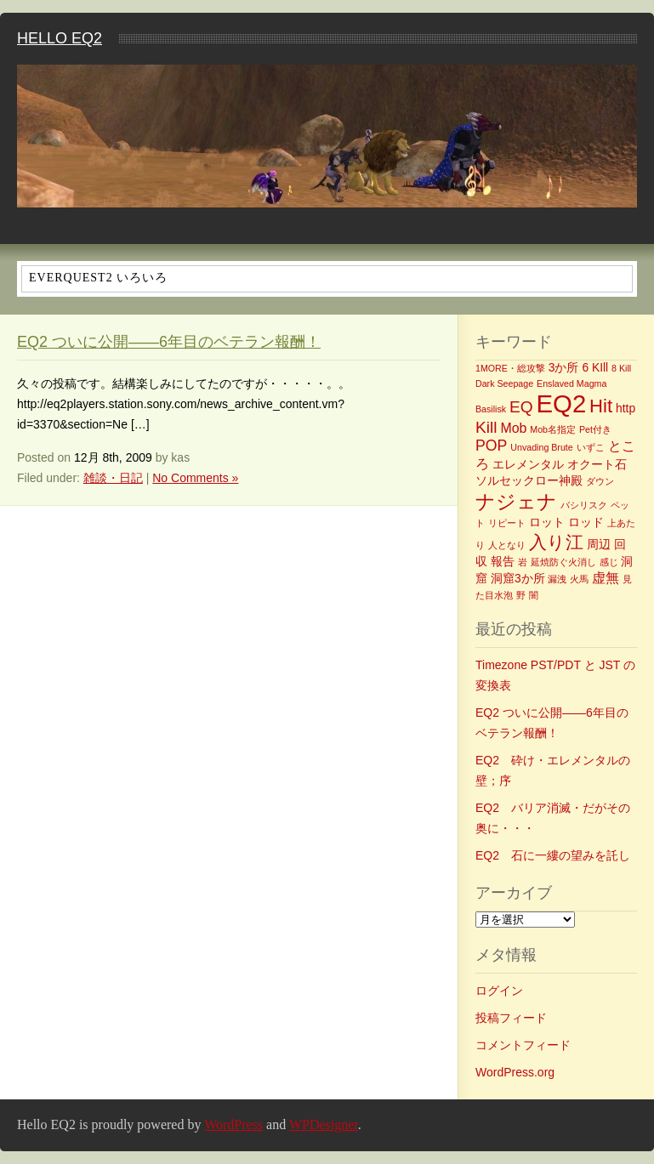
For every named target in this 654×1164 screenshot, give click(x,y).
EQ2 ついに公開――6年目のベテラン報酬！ (169, 341)
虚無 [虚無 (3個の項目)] (605, 578)
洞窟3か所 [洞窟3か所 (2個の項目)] (518, 578)
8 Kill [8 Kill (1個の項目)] (621, 368)
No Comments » (195, 478)
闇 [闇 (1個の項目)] (533, 595)
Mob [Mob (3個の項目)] (513, 428)
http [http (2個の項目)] (625, 408)
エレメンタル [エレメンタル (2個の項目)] (528, 464)
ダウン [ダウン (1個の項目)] (600, 481)
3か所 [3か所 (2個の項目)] (564, 367)
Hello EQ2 (59, 38)
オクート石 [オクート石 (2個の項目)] (597, 464)
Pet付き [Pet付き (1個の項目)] (595, 429)
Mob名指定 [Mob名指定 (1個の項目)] (553, 429)
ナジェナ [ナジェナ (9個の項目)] (516, 502)
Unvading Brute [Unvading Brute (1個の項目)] (541, 447)
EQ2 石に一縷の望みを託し (552, 855)
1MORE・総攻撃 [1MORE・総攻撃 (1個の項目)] (510, 368)
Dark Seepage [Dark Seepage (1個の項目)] (504, 383)
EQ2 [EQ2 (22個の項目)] (562, 403)
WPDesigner (323, 1124)
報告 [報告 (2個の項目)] (503, 561)
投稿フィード (511, 1018)
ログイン (499, 990)
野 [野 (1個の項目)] (521, 595)
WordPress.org (514, 1072)
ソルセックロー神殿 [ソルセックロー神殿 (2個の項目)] (529, 480)
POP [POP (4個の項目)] (491, 445)
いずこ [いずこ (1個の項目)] (591, 447)
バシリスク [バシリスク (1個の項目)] (583, 505)
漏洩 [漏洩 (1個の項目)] (557, 579)
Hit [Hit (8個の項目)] (600, 406)
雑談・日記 (113, 478)
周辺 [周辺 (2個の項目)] (599, 544)
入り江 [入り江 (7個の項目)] (556, 542)
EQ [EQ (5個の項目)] (521, 407)
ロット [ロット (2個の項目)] (547, 522)
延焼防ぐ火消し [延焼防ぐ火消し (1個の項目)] (563, 562)
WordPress (233, 1124)
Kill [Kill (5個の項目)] (486, 427)
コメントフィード (523, 1045)
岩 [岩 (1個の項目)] (522, 562)
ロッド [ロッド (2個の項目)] (586, 522)
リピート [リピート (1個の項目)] (507, 523)
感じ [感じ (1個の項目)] (609, 562)
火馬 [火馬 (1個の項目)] (579, 579)
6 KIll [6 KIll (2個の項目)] (595, 367)
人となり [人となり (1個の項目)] (507, 545)
